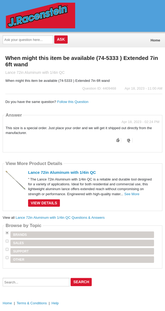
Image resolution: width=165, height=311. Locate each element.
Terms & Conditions (32, 303)
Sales (18, 243)
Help (55, 303)
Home (155, 40)
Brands (20, 235)
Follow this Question (73, 102)
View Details (44, 203)
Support (21, 251)
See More (131, 194)
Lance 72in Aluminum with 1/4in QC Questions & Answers (60, 218)
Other (18, 260)
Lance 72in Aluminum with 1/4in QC (62, 172)
